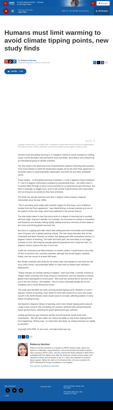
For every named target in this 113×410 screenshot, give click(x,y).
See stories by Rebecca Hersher (44, 366)
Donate (104, 3)
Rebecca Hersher (28, 60)
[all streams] (102, 11)
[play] (6, 11)
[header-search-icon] (93, 3)
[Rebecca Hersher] (23, 349)
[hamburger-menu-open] (5, 3)
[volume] (13, 11)
